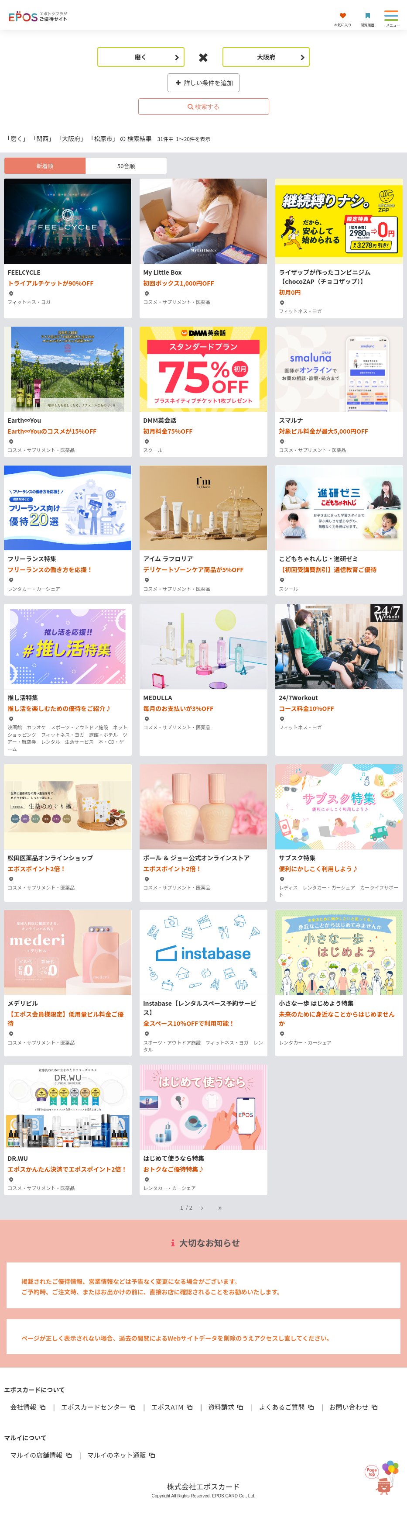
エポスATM (172, 1406)
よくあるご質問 (287, 1406)
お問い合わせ (354, 1406)
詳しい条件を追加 (203, 82)
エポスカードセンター (99, 1406)
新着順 (45, 166)
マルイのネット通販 (122, 1454)
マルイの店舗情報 (41, 1454)
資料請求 (226, 1406)
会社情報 (28, 1406)
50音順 (126, 166)
